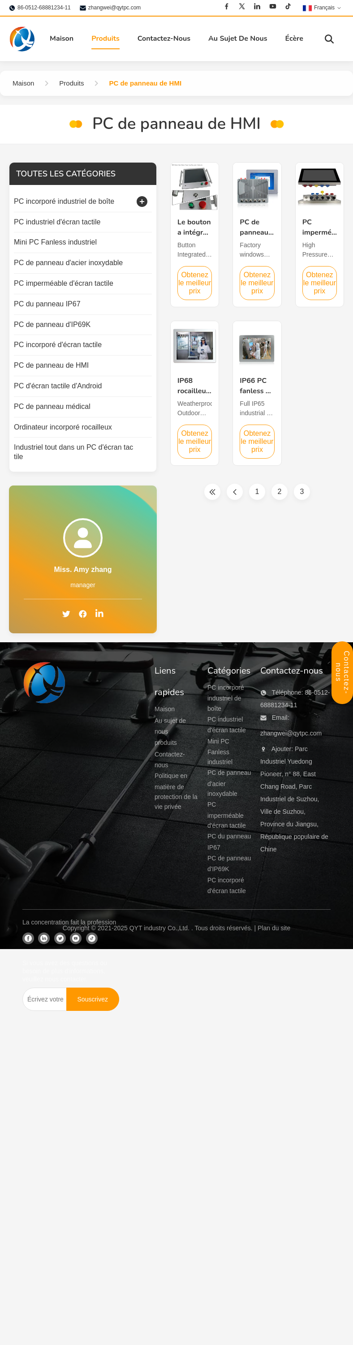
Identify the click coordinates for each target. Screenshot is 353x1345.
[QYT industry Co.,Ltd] (44, 784)
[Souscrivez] (92, 999)
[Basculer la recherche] (329, 39)
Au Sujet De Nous (237, 38)
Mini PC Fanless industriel (219, 752)
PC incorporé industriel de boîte (225, 698)
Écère (294, 38)
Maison (61, 38)
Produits (105, 38)
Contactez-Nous (164, 38)
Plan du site (274, 928)
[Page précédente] (235, 492)
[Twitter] (241, 6)
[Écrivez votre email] (44, 999)
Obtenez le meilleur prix (194, 283)
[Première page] (212, 492)
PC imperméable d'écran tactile (226, 815)
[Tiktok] (288, 6)
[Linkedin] (257, 6)
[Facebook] (226, 6)
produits (166, 742)
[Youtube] (272, 6)
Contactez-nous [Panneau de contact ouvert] (342, 672)
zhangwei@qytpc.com (114, 7)
